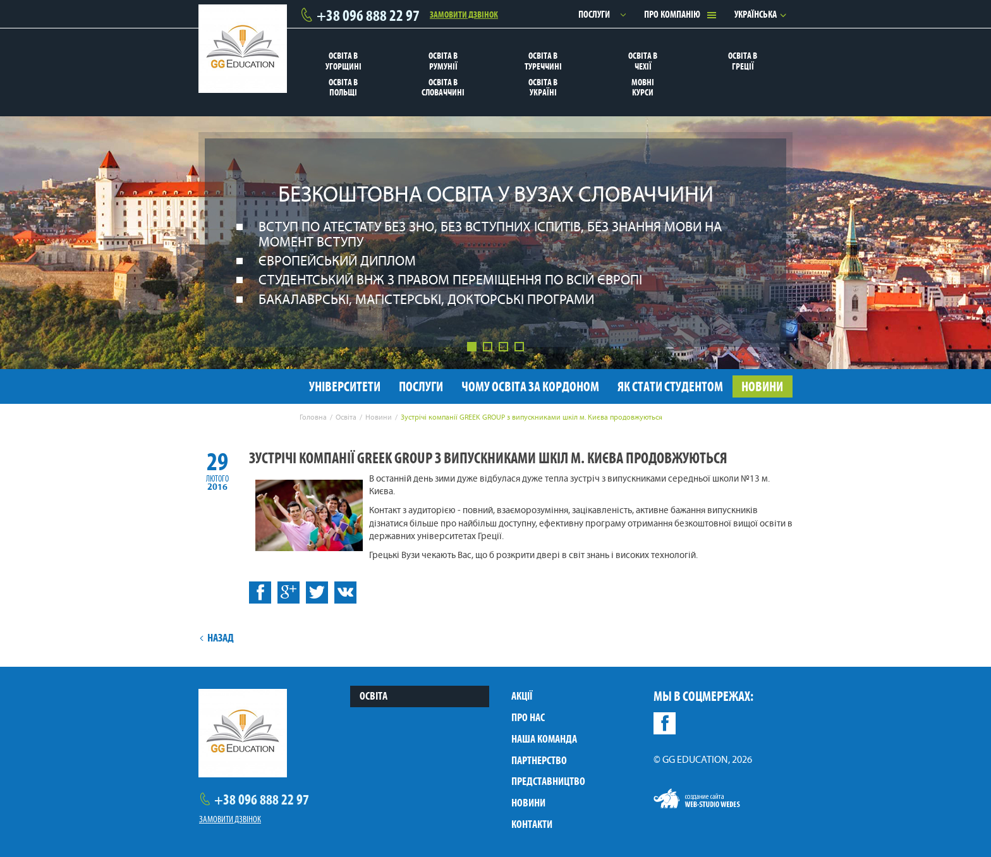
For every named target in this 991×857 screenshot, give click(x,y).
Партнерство (539, 760)
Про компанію (672, 14)
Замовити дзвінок (464, 14)
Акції (521, 696)
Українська (755, 14)
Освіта (373, 696)
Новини (528, 803)
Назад (216, 638)
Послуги (594, 14)
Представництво (548, 781)
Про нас (528, 717)
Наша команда (544, 739)
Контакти (531, 824)
